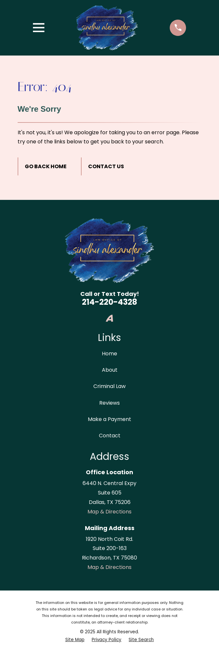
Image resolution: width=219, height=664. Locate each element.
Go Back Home (46, 166)
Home (109, 353)
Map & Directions (109, 511)
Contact (109, 435)
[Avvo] (109, 318)
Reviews (109, 403)
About (109, 370)
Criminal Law (109, 386)
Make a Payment (109, 419)
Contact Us (106, 166)
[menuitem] (75, 640)
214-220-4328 (109, 302)
